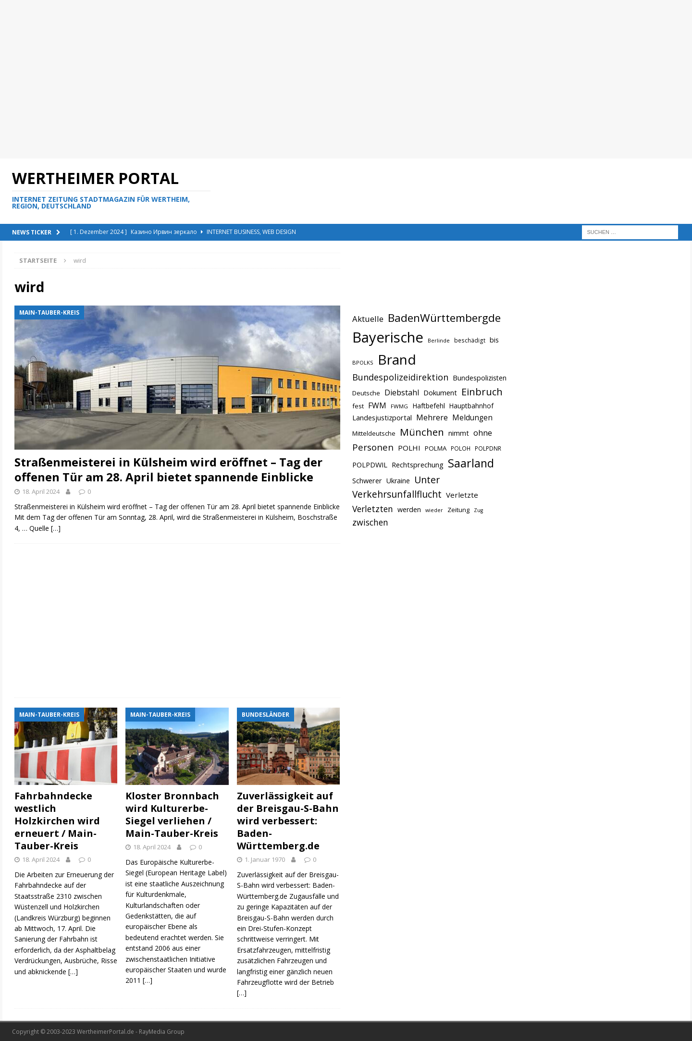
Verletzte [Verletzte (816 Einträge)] (462, 495)
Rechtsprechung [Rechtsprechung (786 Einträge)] (418, 464)
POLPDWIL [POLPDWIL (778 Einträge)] (369, 464)
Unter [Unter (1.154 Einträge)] (427, 479)
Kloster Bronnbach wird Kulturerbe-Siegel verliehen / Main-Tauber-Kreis (172, 814)
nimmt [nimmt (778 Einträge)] (458, 433)
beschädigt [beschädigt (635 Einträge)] (469, 340)
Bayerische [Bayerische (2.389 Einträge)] (387, 337)
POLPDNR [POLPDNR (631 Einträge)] (488, 448)
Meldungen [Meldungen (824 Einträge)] (472, 417)
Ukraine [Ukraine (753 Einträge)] (398, 480)
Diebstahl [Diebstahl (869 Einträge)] (401, 392)
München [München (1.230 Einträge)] (422, 432)
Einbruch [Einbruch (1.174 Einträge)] (482, 391)
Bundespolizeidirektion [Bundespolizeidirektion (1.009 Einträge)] (400, 377)
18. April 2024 (41, 491)
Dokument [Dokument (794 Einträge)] (440, 392)
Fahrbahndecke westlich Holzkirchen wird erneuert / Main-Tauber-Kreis (57, 820)
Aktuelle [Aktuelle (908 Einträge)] (367, 318)
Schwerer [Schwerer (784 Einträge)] (367, 480)
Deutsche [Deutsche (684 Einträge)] (366, 393)
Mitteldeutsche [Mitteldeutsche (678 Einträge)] (373, 433)
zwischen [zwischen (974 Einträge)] (370, 522)
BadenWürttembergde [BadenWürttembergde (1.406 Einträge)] (444, 317)
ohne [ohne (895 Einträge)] (482, 432)
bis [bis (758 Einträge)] (494, 339)
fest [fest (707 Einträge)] (358, 406)
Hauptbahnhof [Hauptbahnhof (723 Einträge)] (471, 405)
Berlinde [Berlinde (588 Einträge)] (439, 340)
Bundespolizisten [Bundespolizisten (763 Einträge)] (480, 377)
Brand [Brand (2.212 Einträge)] (397, 359)
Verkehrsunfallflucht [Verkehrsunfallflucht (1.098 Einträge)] (397, 494)
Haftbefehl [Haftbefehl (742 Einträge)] (428, 405)
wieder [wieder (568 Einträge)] (434, 510)
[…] (56, 528)
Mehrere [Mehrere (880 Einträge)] (432, 417)
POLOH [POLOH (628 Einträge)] (460, 448)
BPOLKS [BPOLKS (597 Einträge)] (362, 362)
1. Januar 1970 (265, 859)
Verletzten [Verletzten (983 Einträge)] (372, 508)
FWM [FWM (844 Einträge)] (377, 405)
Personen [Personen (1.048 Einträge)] (373, 447)
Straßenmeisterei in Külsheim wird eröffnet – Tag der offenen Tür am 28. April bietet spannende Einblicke (168, 469)
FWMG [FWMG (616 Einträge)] (399, 406)
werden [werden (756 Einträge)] (409, 509)
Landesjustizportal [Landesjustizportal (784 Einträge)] (382, 417)
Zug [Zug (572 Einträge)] (478, 510)
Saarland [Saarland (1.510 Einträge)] (471, 463)
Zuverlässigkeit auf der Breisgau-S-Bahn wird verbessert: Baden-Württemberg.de (288, 820)
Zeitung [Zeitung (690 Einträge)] (458, 509)
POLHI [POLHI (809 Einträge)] (409, 448)
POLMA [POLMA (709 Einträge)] (435, 448)
